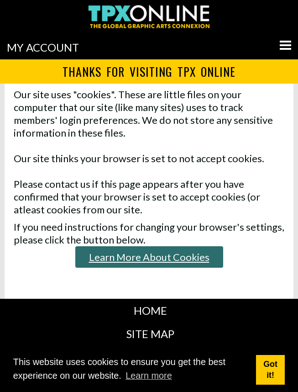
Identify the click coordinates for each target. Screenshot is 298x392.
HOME (150, 310)
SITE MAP (150, 333)
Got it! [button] (270, 369)
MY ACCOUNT (43, 47)
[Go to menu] (285, 45)
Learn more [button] (148, 376)
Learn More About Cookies (149, 257)
